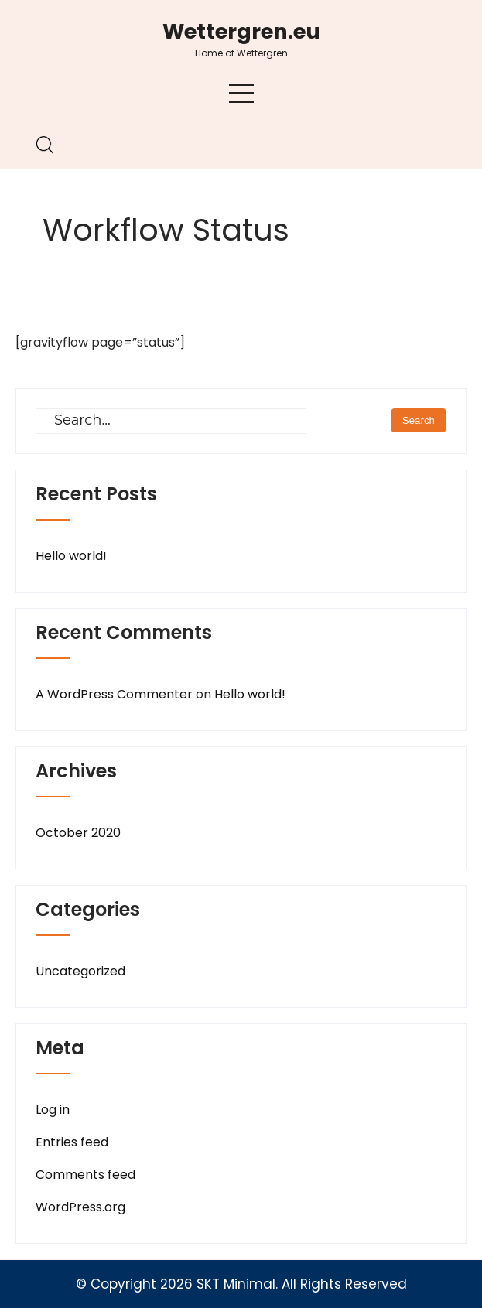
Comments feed (85, 1174)
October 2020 (78, 833)
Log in (53, 1109)
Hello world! (71, 556)
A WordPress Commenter (114, 694)
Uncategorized (80, 971)
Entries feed (72, 1142)
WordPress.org (80, 1207)
